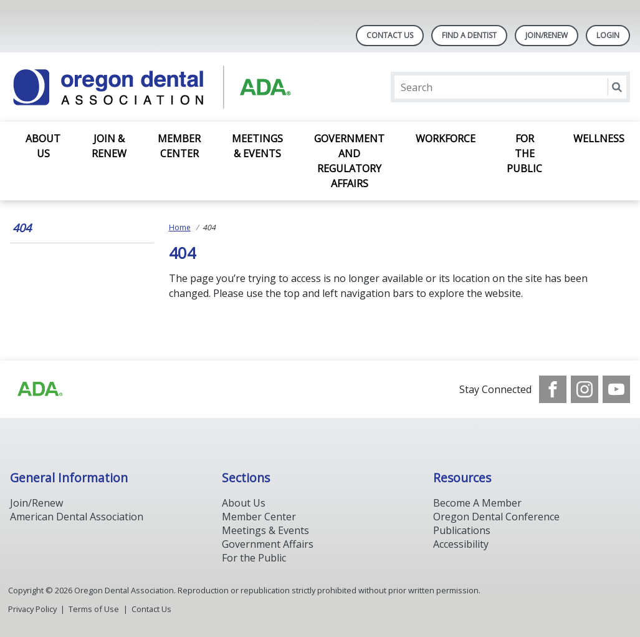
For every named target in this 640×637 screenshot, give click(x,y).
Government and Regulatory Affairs (349, 161)
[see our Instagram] (584, 389)
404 (21, 227)
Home (180, 227)
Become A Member (477, 503)
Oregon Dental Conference (496, 516)
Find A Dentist (469, 35)
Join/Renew (546, 35)
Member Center (179, 146)
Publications (461, 530)
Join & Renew (109, 146)
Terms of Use (94, 609)
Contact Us (389, 35)
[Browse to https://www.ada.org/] (39, 389)
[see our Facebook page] (552, 389)
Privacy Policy (32, 609)
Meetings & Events (257, 146)
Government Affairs (267, 544)
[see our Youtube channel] (616, 389)
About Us (43, 146)
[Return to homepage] (171, 87)
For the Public (524, 153)
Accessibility (461, 544)
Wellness (598, 138)
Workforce (445, 138)
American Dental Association (76, 516)
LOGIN (607, 35)
